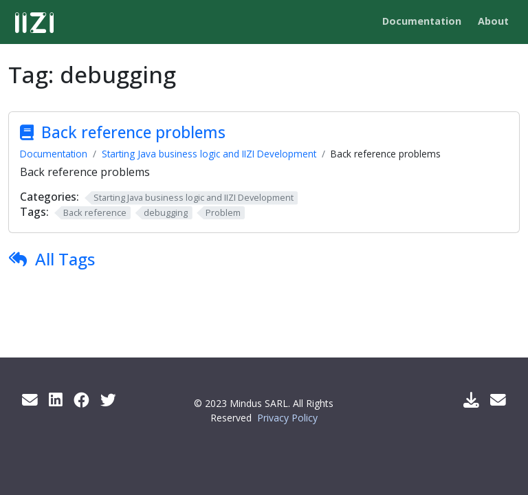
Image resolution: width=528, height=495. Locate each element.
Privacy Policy (287, 417)
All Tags (65, 259)
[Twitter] (108, 399)
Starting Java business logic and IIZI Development (209, 153)
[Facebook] (81, 399)
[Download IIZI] (471, 399)
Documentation (53, 153)
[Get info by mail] (30, 399)
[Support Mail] (498, 399)
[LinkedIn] (56, 399)
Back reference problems (133, 132)
